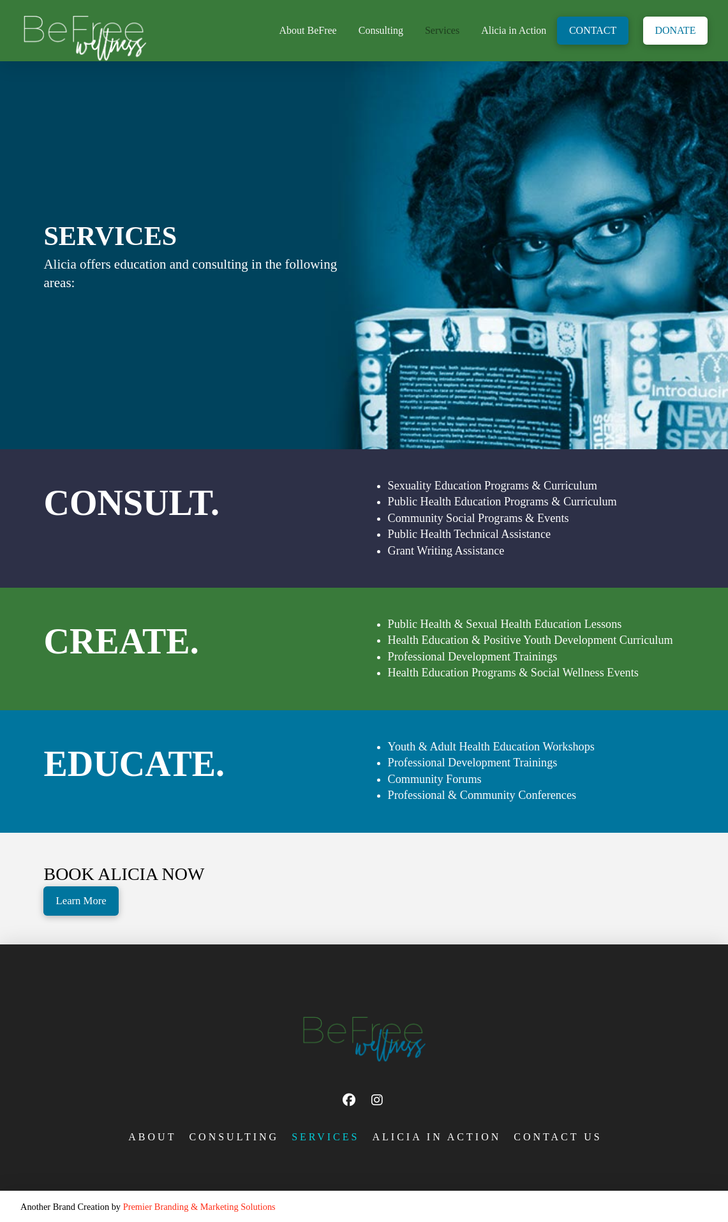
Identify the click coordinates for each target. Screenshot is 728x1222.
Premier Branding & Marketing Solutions (199, 1207)
